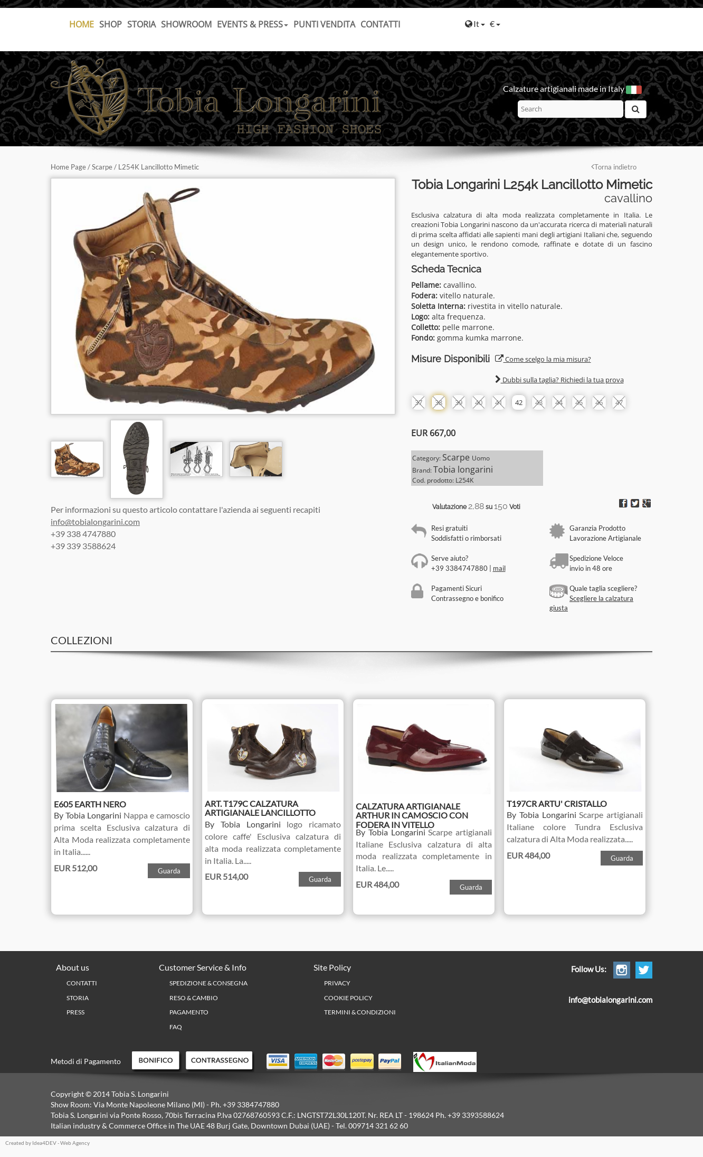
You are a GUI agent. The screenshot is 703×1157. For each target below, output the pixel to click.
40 (478, 402)
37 (418, 402)
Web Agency (75, 1143)
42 (518, 402)
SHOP (110, 24)
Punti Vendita (324, 24)
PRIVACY (337, 983)
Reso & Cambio (193, 998)
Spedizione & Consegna (208, 983)
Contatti (380, 24)
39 (458, 402)
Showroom (186, 24)
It (475, 23)
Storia (141, 24)
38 (438, 402)
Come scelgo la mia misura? (543, 359)
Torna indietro (613, 167)
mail (499, 568)
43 (539, 402)
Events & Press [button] (252, 24)
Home (81, 24)
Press (75, 1012)
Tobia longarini (463, 469)
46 (599, 402)
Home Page (68, 167)
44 (559, 402)
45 (579, 402)
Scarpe (102, 167)
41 (498, 402)
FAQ (175, 1027)
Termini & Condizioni (360, 1012)
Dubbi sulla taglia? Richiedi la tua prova (559, 379)
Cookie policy (348, 998)
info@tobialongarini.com (95, 521)
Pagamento (188, 1012)
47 (619, 402)
